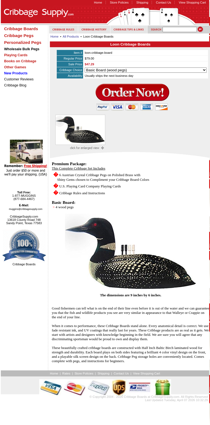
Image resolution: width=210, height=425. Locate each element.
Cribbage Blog (15, 85)
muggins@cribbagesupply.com (25, 209)
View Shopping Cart (192, 2)
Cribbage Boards (135, 396)
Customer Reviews (18, 79)
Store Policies (119, 2)
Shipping (142, 2)
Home (98, 2)
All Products (71, 36)
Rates (66, 373)
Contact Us (163, 2)
